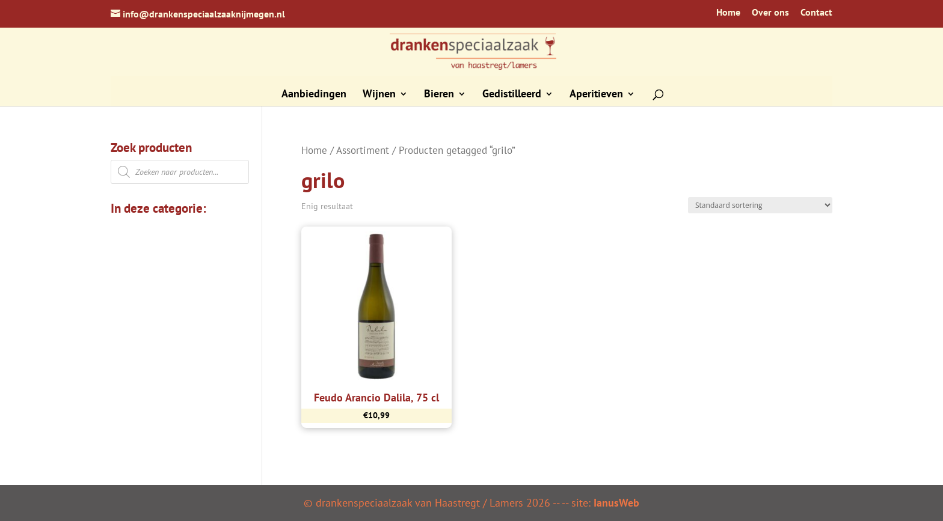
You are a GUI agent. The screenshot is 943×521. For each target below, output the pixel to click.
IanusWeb (616, 503)
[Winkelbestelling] (760, 205)
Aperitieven (596, 95)
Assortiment (362, 150)
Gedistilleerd (511, 95)
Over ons (770, 12)
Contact (816, 12)
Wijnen (379, 95)
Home (728, 12)
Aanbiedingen (313, 95)
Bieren (439, 95)
